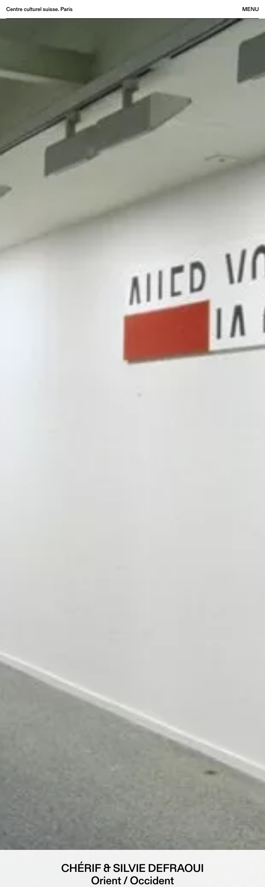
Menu (250, 9)
